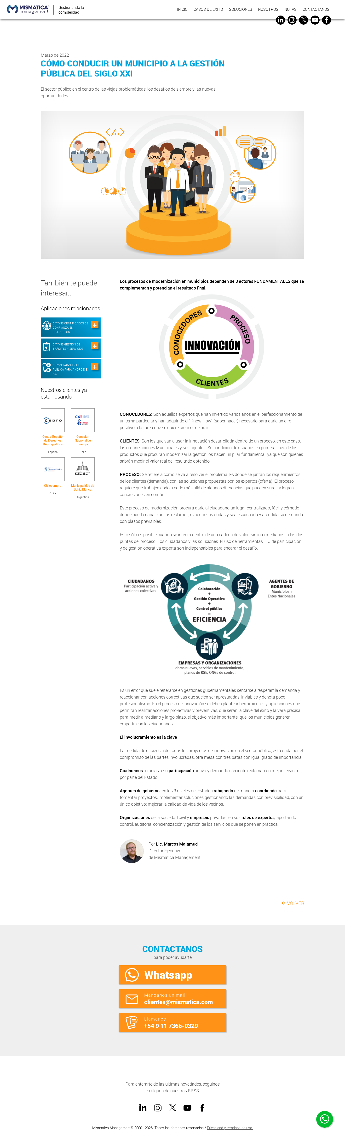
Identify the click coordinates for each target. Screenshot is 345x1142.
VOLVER (293, 902)
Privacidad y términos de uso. (230, 1127)
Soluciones (240, 9)
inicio (182, 9)
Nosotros (268, 9)
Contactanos (315, 9)
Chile (83, 431)
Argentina (83, 478)
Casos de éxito (208, 9)
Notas (290, 9)
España (53, 431)
